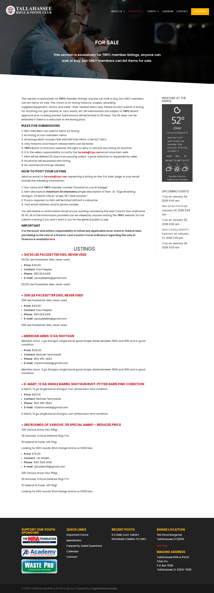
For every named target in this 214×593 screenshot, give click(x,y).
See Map (162, 545)
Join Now (200, 11)
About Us (116, 11)
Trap (165, 196)
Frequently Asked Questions (84, 546)
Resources (135, 11)
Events (152, 11)
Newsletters (74, 540)
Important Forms (77, 535)
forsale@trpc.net (89, 152)
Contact (182, 11)
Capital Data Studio (104, 588)
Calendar (167, 11)
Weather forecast (177, 178)
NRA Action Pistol (172, 206)
